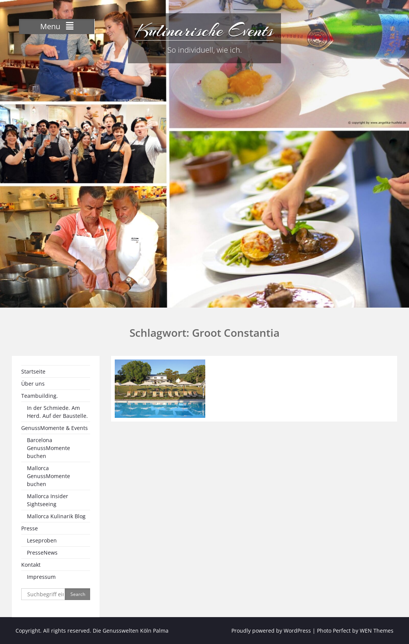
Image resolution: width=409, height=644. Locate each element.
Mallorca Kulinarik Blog (56, 516)
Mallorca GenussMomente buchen (48, 476)
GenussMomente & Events (54, 427)
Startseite (33, 371)
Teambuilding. (39, 395)
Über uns (33, 383)
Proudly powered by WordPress (271, 630)
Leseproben (42, 540)
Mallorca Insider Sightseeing (47, 500)
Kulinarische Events (204, 30)
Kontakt (31, 564)
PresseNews (42, 552)
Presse (29, 528)
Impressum (41, 576)
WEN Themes (376, 630)
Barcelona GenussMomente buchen (48, 448)
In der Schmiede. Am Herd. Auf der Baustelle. (57, 411)
